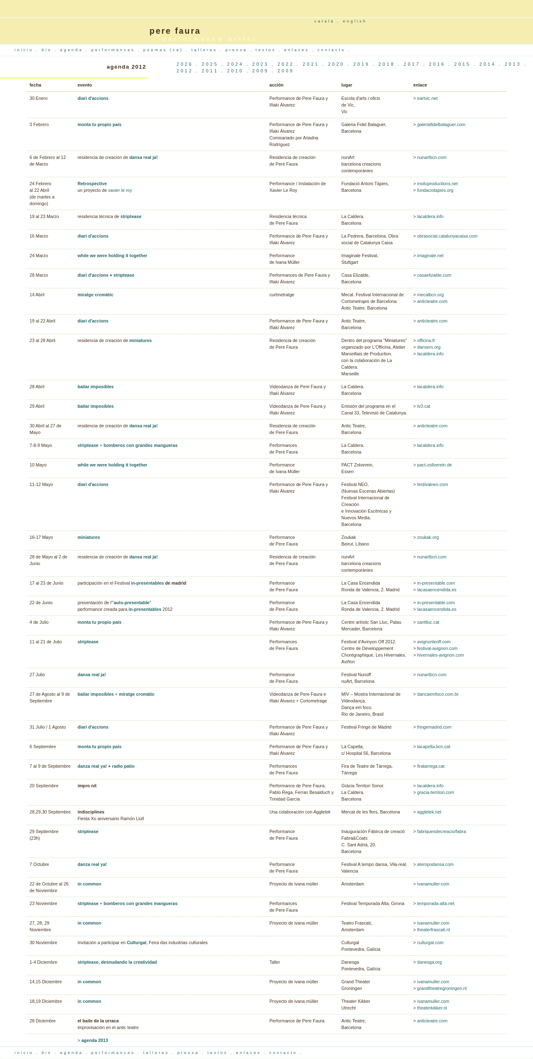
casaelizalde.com (434, 275)
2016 (437, 64)
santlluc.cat (428, 622)
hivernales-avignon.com (440, 654)
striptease (130, 216)
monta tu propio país (99, 124)
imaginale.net (430, 255)
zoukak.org (428, 537)
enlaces (298, 50)
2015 (462, 64)
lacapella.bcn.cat (433, 746)
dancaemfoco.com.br (438, 694)
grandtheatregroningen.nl (442, 988)
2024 (235, 64)
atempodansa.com (435, 864)
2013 (513, 64)
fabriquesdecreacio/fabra (441, 831)
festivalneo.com (432, 484)
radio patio (123, 766)
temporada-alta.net (435, 903)
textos (267, 50)
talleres (206, 50)
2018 (387, 64)
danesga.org (429, 962)
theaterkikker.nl (432, 1007)
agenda (73, 50)
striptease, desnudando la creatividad (117, 962)
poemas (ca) (164, 50)
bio (48, 50)
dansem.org (429, 347)
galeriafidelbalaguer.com (441, 124)
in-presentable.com (436, 582)
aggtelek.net (429, 811)
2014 (487, 64)
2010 (235, 70)
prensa (238, 50)
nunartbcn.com (432, 157)
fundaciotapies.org (435, 190)
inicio (25, 50)
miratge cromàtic (95, 294)
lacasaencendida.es (436, 589)
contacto (332, 50)
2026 (185, 64)
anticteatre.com (432, 301)
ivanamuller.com (433, 883)
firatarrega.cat (431, 766)
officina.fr (426, 340)
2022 (285, 64)
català (324, 21)
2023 (260, 64)
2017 (411, 64)
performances (114, 50)
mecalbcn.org (430, 294)
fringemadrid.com (434, 726)
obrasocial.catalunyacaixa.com (447, 235)
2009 (260, 70)
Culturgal (137, 942)
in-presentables (147, 582)
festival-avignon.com (437, 648)
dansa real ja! (144, 157)
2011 (210, 70)
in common (89, 883)
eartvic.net (427, 98)
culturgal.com (430, 942)
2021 (311, 64)
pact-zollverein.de (434, 464)
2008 (285, 70)
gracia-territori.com (435, 792)
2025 (210, 64)
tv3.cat (423, 406)
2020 (336, 64)
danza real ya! (92, 766)
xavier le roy (120, 190)
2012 (185, 70)
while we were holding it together (112, 255)
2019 (361, 64)
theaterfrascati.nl (433, 929)
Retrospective (92, 183)
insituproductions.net (437, 183)
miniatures (141, 340)
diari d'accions (92, 98)
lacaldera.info (430, 216)
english (355, 21)
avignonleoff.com (434, 641)
